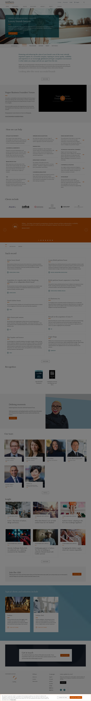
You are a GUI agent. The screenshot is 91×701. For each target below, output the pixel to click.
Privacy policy (13, 699)
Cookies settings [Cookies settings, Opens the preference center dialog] (63, 697)
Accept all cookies (76, 697)
